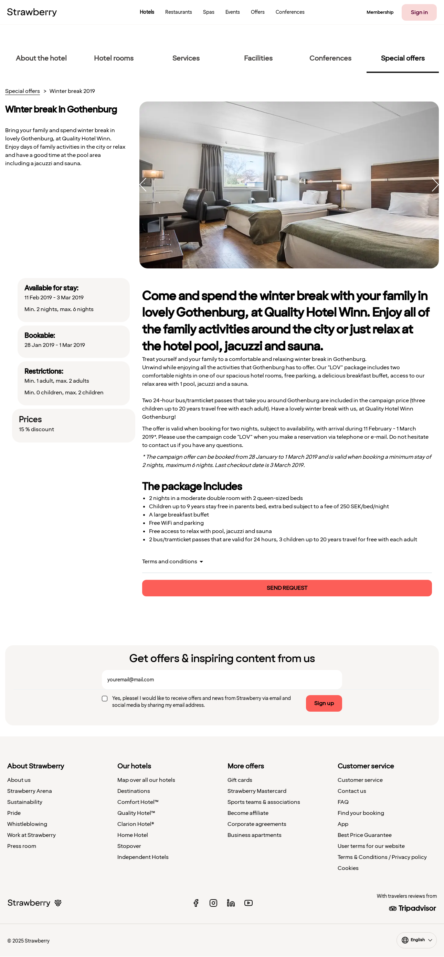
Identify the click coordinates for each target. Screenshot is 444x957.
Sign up (324, 703)
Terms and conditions (169, 561)
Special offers (22, 91)
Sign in (419, 12)
